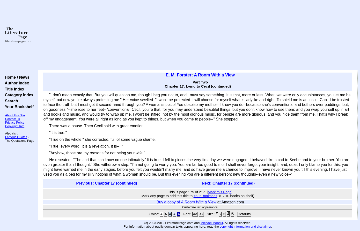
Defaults (244, 214)
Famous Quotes (16, 137)
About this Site (15, 115)
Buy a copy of (186, 202)
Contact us (12, 119)
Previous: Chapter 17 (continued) (106, 183)
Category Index (18, 95)
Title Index (13, 89)
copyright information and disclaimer (245, 226)
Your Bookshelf (18, 106)
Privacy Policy (14, 122)
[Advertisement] (198, 35)
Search (10, 101)
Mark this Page (220, 192)
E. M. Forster (178, 75)
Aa (195, 214)
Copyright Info (14, 126)
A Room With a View (214, 75)
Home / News (16, 77)
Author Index (16, 83)
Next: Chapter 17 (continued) (228, 183)
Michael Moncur (211, 223)
